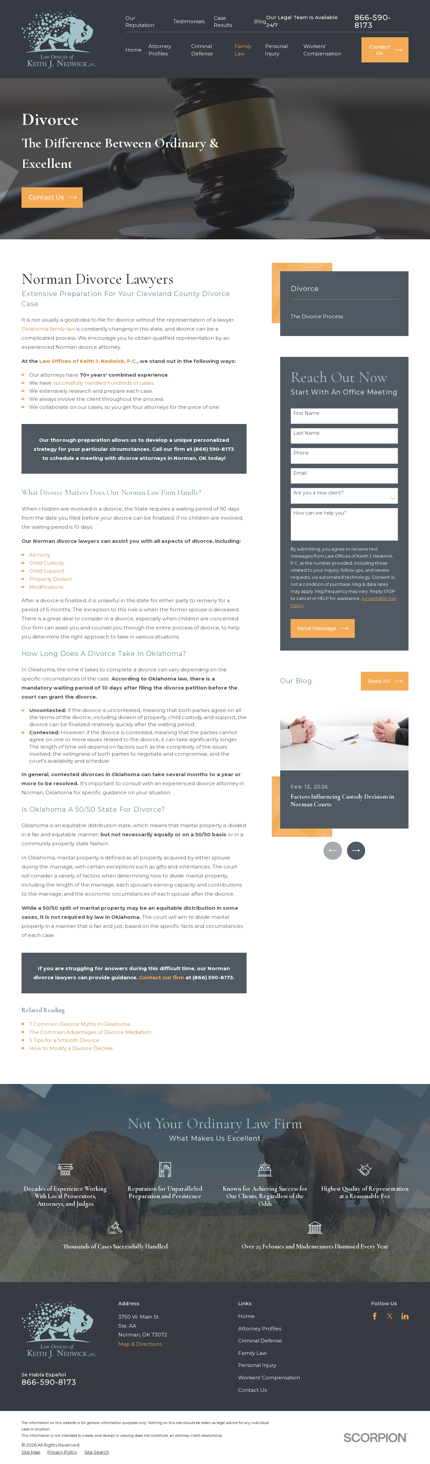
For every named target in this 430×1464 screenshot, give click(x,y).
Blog (260, 21)
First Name (306, 413)
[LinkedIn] (404, 1316)
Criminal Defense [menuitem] (202, 49)
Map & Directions (140, 1344)
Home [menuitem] (133, 50)
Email (299, 473)
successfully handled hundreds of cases (103, 383)
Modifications (46, 587)
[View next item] (356, 851)
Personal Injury (257, 1365)
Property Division (50, 579)
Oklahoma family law (48, 329)
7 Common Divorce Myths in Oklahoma (79, 1024)
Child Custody (46, 563)
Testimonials (189, 21)
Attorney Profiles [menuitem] (159, 49)
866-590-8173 (372, 21)
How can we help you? (320, 513)
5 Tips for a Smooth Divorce (64, 1040)
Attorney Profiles (259, 1328)
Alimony (39, 555)
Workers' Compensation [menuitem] (322, 49)
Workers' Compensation (269, 1377)
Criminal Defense (260, 1340)
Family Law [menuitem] (242, 49)
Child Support (46, 571)
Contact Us (252, 1390)
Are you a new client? (318, 493)
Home (246, 1316)
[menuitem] (344, 316)
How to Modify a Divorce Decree (71, 1048)
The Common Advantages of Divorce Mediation (90, 1032)
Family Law (252, 1353)
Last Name (306, 433)
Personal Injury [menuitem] (276, 49)
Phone (301, 453)
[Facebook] (374, 1316)
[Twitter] (389, 1316)
